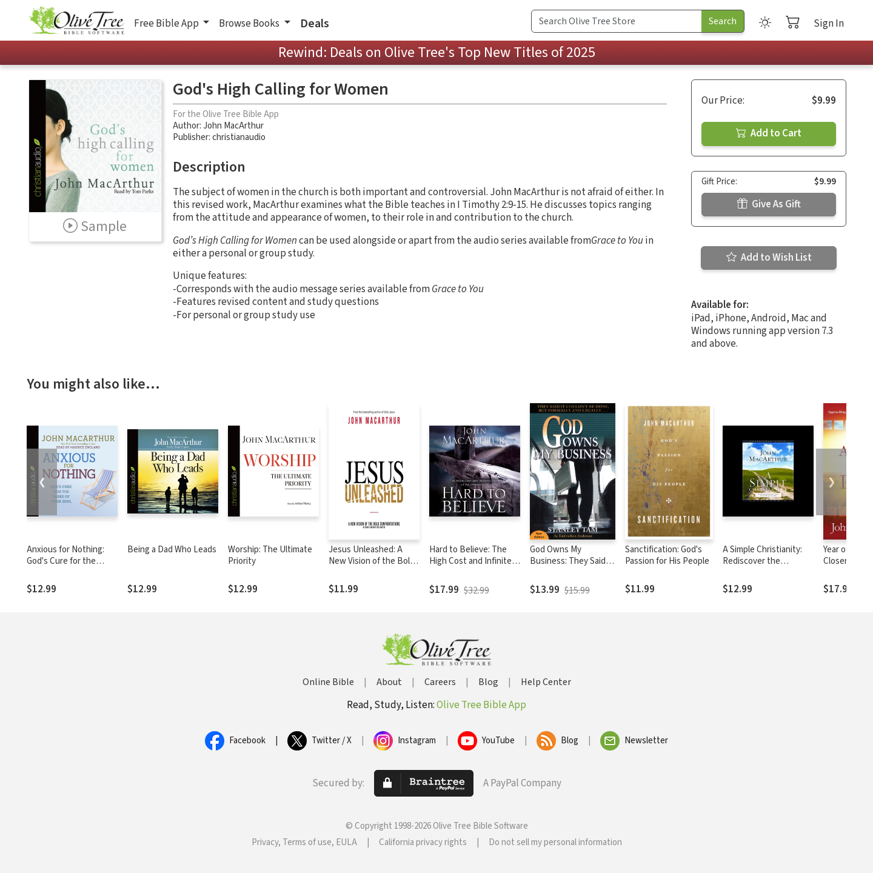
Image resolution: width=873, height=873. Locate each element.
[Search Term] (616, 21)
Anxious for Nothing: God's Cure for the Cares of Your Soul (65, 561)
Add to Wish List (769, 257)
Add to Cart (768, 133)
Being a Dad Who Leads (171, 549)
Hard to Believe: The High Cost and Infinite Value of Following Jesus (470, 566)
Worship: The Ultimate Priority (270, 555)
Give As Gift (769, 204)
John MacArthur (233, 125)
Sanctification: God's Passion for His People (667, 555)
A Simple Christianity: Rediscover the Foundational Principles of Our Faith (767, 566)
